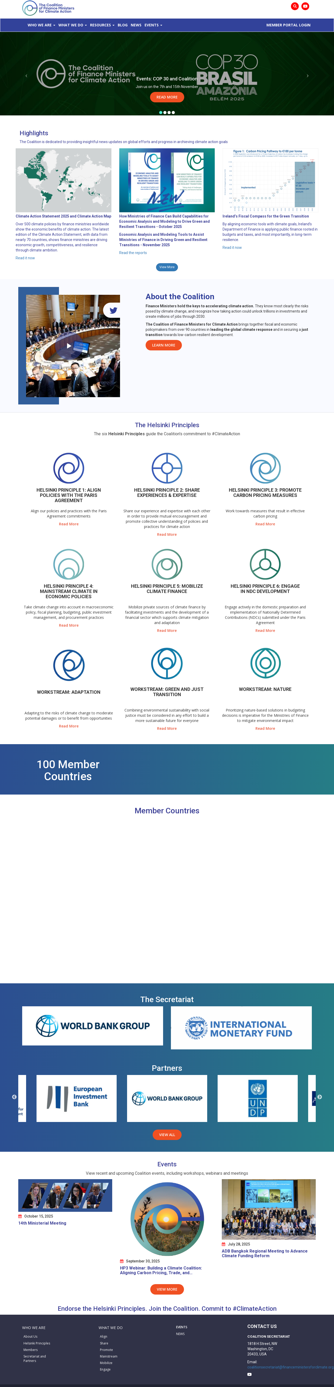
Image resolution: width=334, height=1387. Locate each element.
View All (167, 1134)
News (136, 24)
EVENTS (181, 1327)
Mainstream (108, 1356)
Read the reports (133, 253)
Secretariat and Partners (34, 1358)
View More (167, 267)
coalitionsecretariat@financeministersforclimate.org (290, 1367)
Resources (100, 24)
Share (104, 1343)
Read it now (25, 258)
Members (30, 1350)
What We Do (70, 24)
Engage (105, 1369)
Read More (167, 97)
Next (319, 1097)
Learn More (163, 345)
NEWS (180, 1334)
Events (152, 24)
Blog (123, 24)
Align (103, 1336)
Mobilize (106, 1363)
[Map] (167, 901)
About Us (30, 1336)
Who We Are (40, 24)
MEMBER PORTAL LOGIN (288, 24)
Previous (14, 1097)
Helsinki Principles (36, 1343)
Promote (106, 1350)
